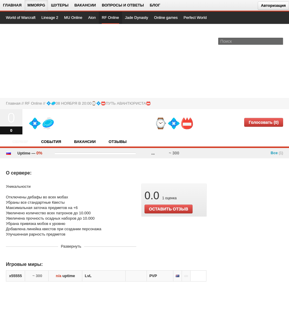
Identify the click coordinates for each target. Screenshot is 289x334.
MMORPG (36, 5)
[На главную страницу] (26, 60)
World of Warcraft (20, 17)
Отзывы (118, 141)
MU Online (73, 17)
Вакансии (85, 5)
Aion (92, 17)
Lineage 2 (49, 17)
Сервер (20, 141)
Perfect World (195, 17)
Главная (12, 5)
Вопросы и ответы (123, 5)
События (51, 141)
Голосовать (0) (264, 122)
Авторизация (273, 5)
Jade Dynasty (136, 17)
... (153, 153)
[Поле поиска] (280, 41)
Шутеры (59, 5)
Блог (155, 5)
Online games (166, 17)
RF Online (110, 17)
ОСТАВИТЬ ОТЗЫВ (168, 209)
